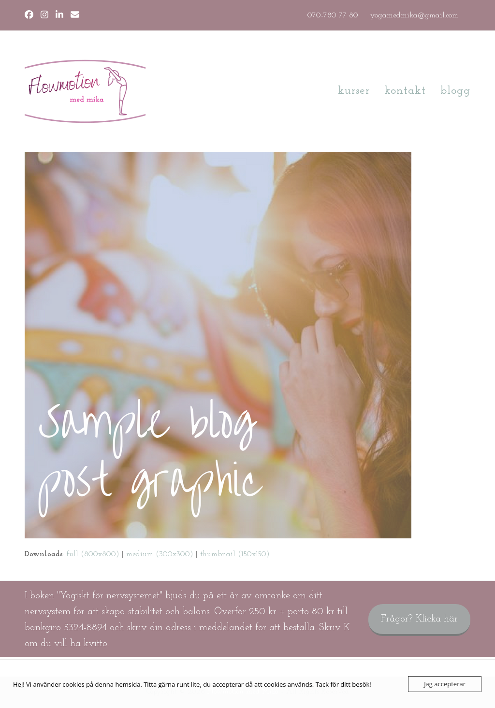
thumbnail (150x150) (235, 554)
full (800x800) (93, 554)
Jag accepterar (445, 683)
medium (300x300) (159, 554)
